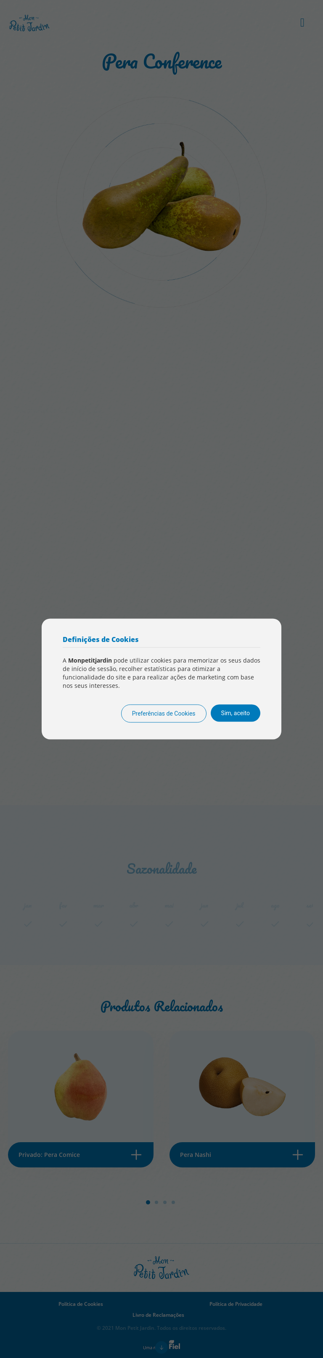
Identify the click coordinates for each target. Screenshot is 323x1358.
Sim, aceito (235, 713)
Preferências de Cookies (164, 713)
